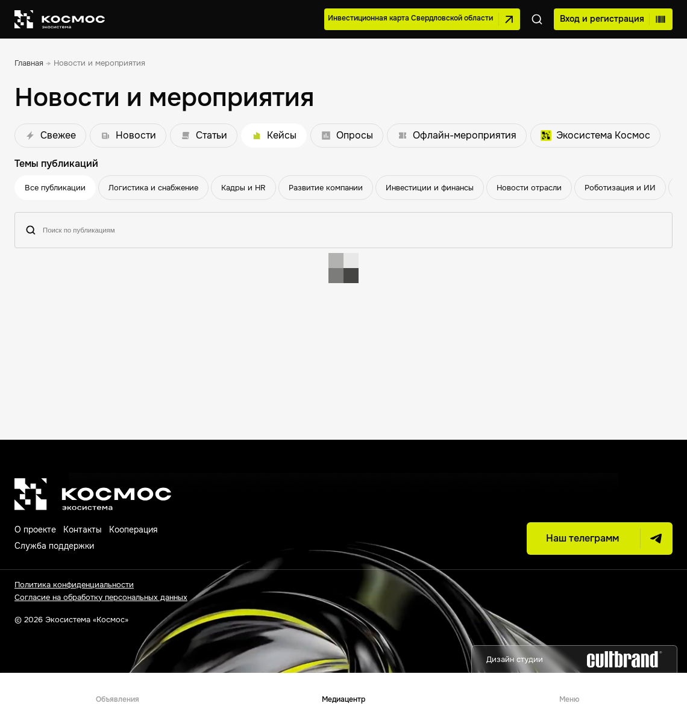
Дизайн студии (574, 659)
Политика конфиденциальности (74, 584)
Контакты (82, 529)
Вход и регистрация (613, 19)
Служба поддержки (54, 545)
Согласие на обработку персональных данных (100, 597)
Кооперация (133, 529)
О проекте (35, 529)
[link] (28, 63)
